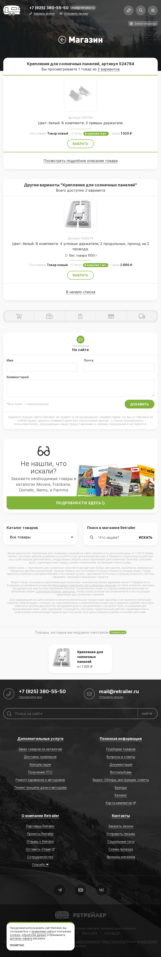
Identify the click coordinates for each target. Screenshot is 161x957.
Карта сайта (89, 932)
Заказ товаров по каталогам (40, 749)
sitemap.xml (112, 932)
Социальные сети (120, 841)
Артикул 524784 (80, 117)
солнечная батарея (48, 591)
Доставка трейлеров (40, 757)
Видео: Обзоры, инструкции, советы (121, 780)
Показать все (118, 632)
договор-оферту (21, 938)
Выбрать (80, 144)
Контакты (121, 815)
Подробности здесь (80, 503)
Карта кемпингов (119, 803)
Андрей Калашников (86, 941)
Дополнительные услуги (40, 738)
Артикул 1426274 (80, 238)
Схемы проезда (121, 849)
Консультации (40, 764)
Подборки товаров (121, 749)
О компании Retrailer (40, 815)
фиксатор (69, 591)
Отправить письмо (76, 13)
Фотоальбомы (121, 772)
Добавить (139, 404)
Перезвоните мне (30, 697)
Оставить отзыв (38, 849)
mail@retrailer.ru (83, 7)
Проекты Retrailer (40, 834)
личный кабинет (147, 941)
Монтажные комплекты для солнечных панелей (84, 585)
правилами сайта (42, 931)
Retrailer (60, 910)
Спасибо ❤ (40, 864)
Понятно (17, 945)
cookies (15, 935)
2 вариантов (109, 69)
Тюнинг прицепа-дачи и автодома (40, 787)
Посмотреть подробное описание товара (80, 160)
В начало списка (80, 292)
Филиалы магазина (121, 857)
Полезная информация (121, 738)
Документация (120, 764)
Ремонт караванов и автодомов (40, 780)
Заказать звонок (44, 13)
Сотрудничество (40, 857)
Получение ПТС (40, 772)
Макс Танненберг (114, 941)
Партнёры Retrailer (40, 826)
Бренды (121, 787)
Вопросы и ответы (121, 757)
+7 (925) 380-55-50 (49, 8)
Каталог (121, 795)
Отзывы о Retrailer (40, 841)
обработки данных (34, 935)
